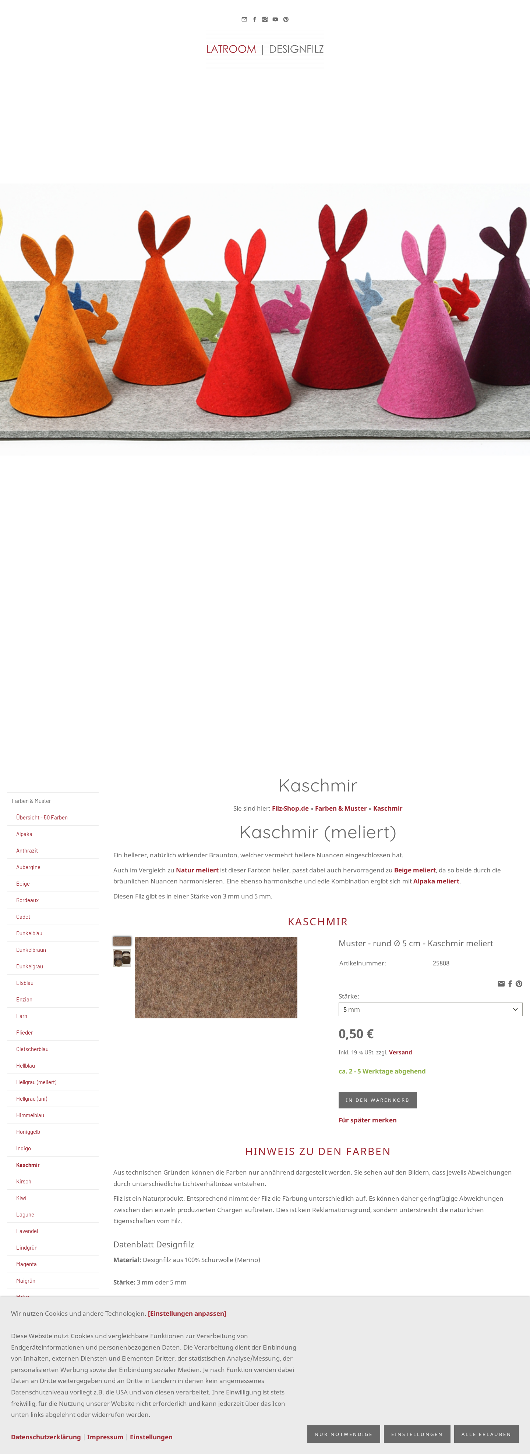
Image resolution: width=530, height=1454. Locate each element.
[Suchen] (53, 781)
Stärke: (349, 996)
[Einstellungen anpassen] (187, 1313)
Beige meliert (415, 870)
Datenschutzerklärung (46, 1437)
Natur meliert (197, 870)
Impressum (105, 1437)
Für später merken (368, 1118)
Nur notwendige (344, 1434)
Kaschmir (388, 808)
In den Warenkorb (378, 1098)
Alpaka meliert (436, 881)
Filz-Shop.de (290, 808)
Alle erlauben (487, 1434)
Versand (400, 1050)
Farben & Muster (341, 808)
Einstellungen (151, 1437)
